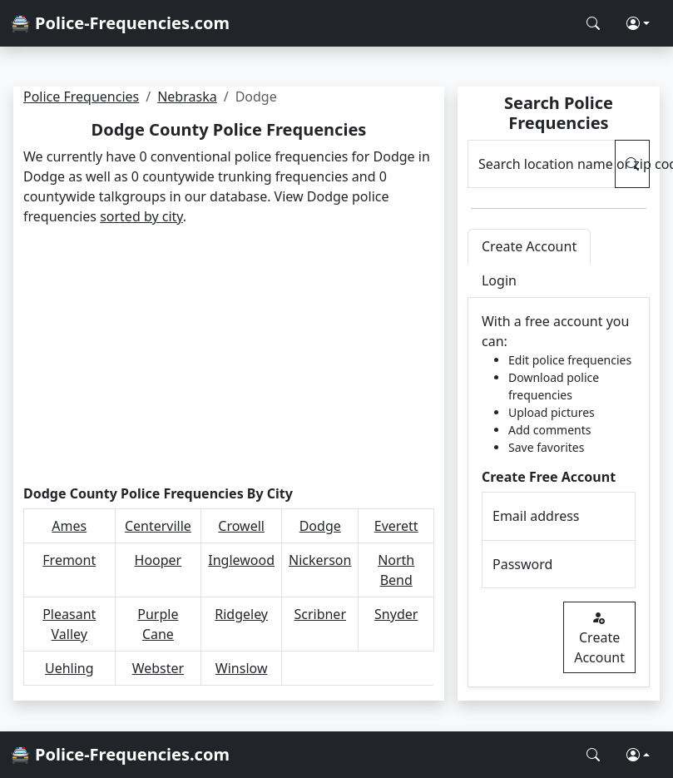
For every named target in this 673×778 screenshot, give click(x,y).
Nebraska (186, 96)
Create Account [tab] (529, 246)
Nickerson (320, 560)
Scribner (320, 614)
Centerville (158, 526)
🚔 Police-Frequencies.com (120, 23)
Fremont (69, 560)
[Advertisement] (228, 356)
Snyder (396, 614)
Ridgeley (241, 614)
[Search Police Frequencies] (593, 23)
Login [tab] (499, 280)
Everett (396, 526)
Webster (158, 668)
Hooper (158, 560)
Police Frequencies (81, 96)
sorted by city (141, 216)
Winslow (241, 668)
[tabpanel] (559, 492)
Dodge (320, 526)
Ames (69, 526)
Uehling (69, 668)
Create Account (599, 637)
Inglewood (241, 560)
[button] (638, 23)
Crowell (241, 526)
